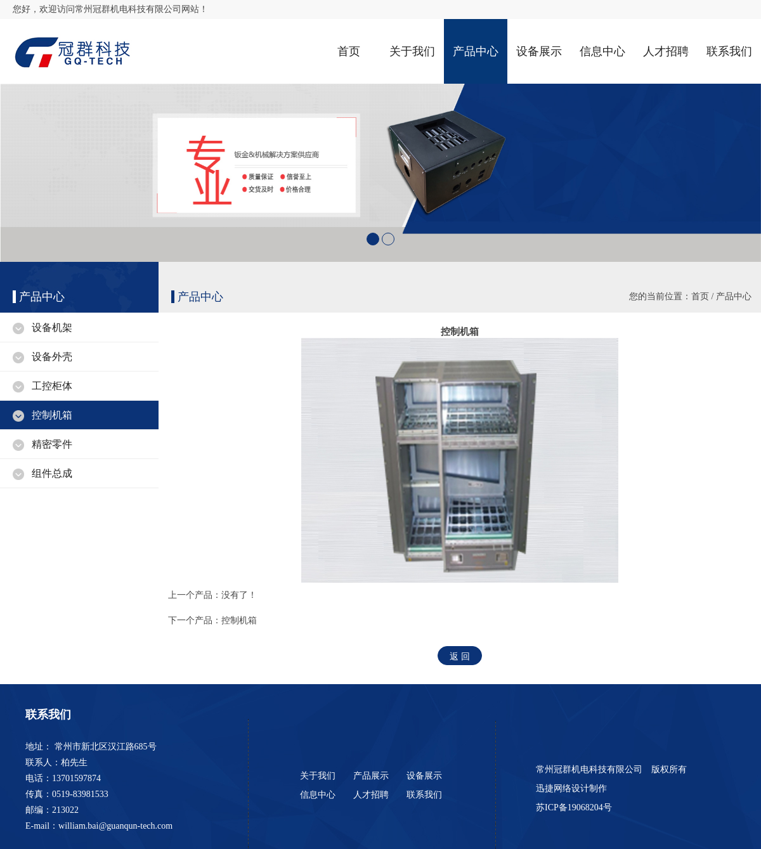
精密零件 (52, 444)
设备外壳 (52, 356)
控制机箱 (52, 415)
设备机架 (52, 327)
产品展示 (371, 776)
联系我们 (729, 51)
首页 (348, 51)
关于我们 (412, 51)
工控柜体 (52, 385)
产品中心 (475, 51)
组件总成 (52, 473)
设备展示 (539, 51)
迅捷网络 (553, 788)
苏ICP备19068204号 (575, 807)
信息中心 (602, 51)
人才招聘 (666, 51)
